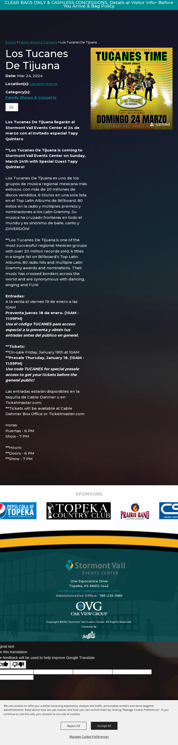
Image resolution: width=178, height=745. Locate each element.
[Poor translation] (18, 664)
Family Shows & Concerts (38, 42)
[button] (132, 89)
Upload (163, 124)
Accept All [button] (104, 726)
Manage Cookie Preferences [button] (89, 737)
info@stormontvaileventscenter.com (89, 591)
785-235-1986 (110, 596)
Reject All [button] (73, 726)
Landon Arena (43, 83)
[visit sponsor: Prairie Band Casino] (142, 510)
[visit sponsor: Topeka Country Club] (86, 510)
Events (10, 42)
